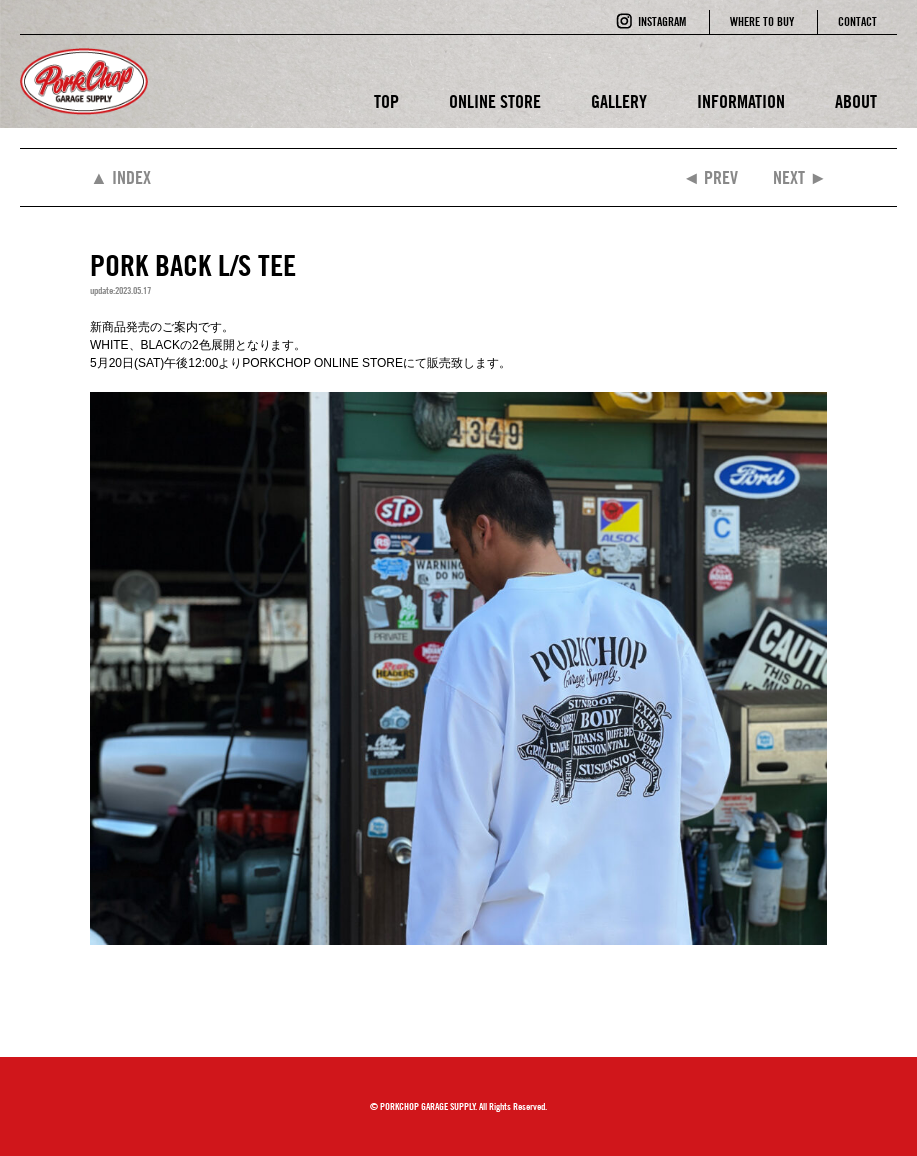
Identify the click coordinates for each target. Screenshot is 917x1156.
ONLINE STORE (495, 101)
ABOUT (856, 101)
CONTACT (857, 21)
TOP (386, 101)
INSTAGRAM (662, 21)
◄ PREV (710, 177)
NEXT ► (800, 177)
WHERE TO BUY (762, 21)
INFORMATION (741, 101)
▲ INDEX (120, 177)
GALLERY (619, 101)
